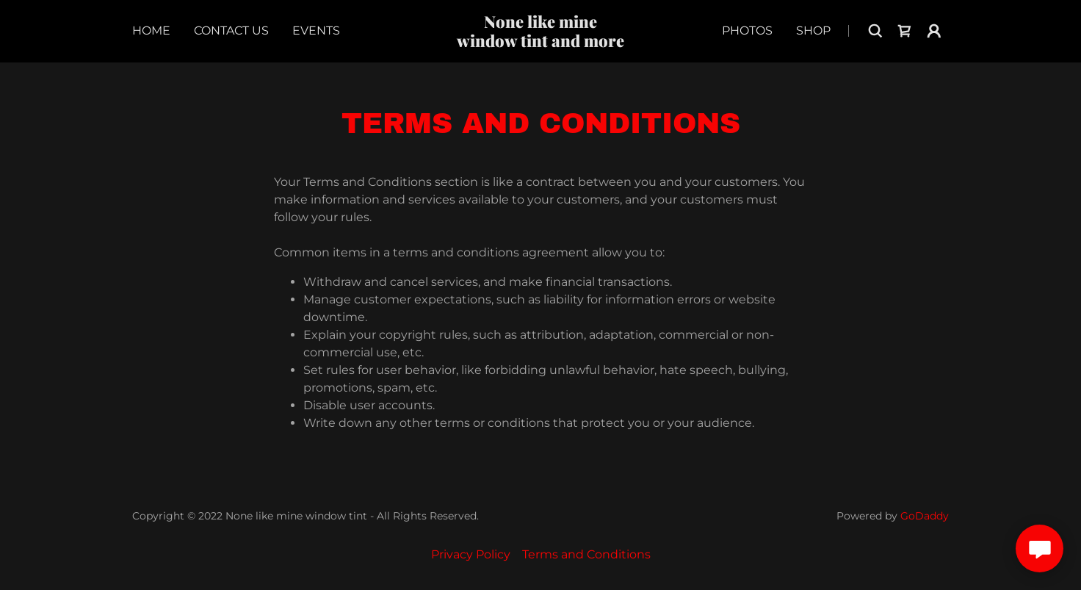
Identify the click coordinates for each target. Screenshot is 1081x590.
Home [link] (151, 30)
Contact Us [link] (231, 30)
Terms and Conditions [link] (586, 554)
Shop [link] (813, 30)
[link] (541, 43)
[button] (934, 31)
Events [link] (316, 30)
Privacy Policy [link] (470, 554)
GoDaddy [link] (924, 515)
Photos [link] (747, 30)
